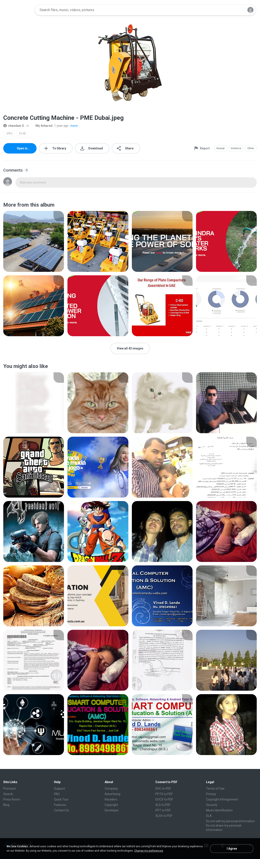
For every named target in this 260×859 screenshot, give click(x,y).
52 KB (22, 133)
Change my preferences (148, 850)
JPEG (9, 133)
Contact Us (61, 810)
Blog (6, 805)
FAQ (57, 794)
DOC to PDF (163, 788)
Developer (112, 810)
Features (60, 805)
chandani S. (14, 125)
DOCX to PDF (164, 799)
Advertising (112, 794)
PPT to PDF (163, 810)
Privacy (211, 794)
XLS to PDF (162, 805)
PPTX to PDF (164, 794)
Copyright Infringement (222, 799)
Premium (9, 788)
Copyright (111, 805)
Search (8, 794)
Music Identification (219, 810)
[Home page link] (18, 10)
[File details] (33, 241)
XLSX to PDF (163, 815)
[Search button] (238, 10)
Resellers (111, 799)
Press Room (11, 799)
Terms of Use (215, 788)
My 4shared (41, 125)
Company (111, 788)
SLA (209, 815)
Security (211, 805)
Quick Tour (61, 799)
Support (59, 788)
